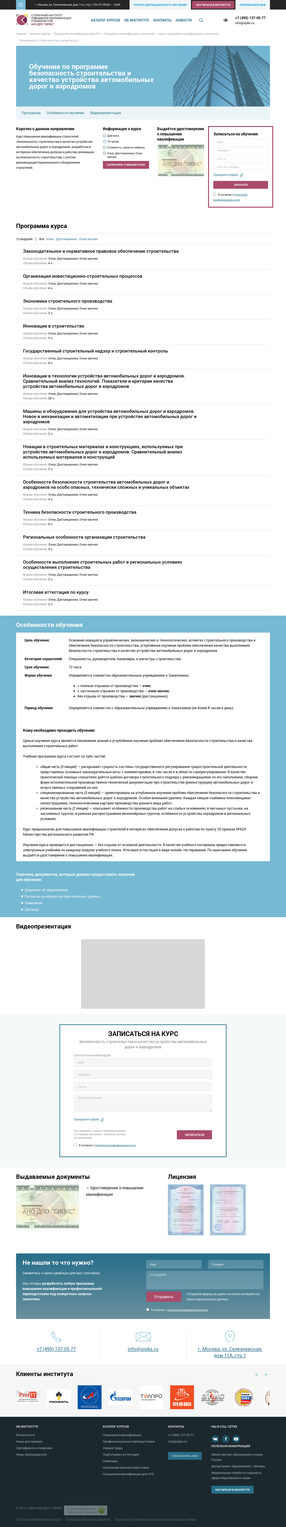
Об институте (136, 20)
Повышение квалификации (122, 1435)
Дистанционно (66, 239)
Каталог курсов (105, 20)
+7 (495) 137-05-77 (250, 17)
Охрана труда (113, 1448)
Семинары (110, 1461)
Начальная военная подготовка (126, 1467)
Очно (50, 239)
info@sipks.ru (244, 23)
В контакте (215, 1439)
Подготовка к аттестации (121, 1454)
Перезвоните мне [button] (253, 5)
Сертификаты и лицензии (34, 1448)
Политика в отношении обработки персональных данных (155, 1519)
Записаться (194, 1135)
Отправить (164, 1296)
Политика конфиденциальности (39, 1519)
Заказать (241, 185)
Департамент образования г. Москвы (238, 1466)
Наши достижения (29, 1441)
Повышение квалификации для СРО (128, 1474)
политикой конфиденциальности (115, 1145)
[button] (21, 5)
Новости (184, 20)
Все (41, 239)
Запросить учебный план (126, 165)
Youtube (236, 1439)
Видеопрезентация (105, 112)
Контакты (162, 20)
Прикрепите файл (225, 175)
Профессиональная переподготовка (129, 1441)
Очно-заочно (88, 239)
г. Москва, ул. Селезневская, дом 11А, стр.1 (230, 1352)
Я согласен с (105, 1145)
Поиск (201, 20)
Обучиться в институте (213, 5)
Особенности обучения (65, 112)
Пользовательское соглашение (88, 1519)
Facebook (226, 1439)
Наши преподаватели (31, 1454)
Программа (31, 112)
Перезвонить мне (185, 1456)
